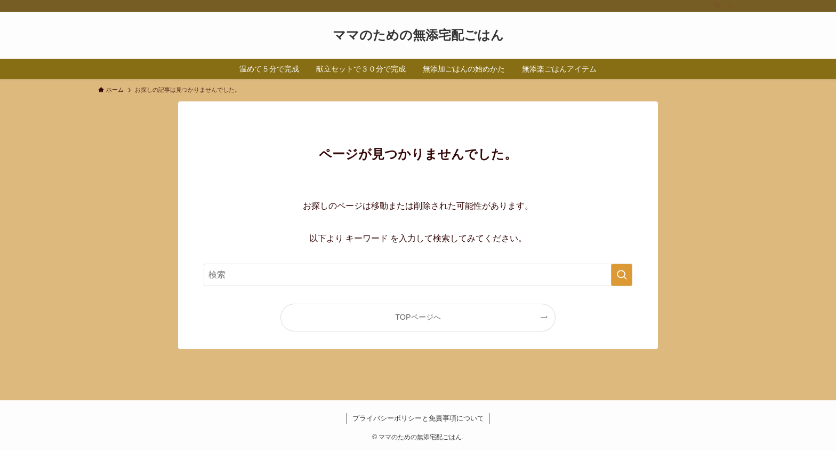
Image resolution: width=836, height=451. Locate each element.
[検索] (731, 6)
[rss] (717, 6)
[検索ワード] (418, 275)
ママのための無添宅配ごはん (418, 35)
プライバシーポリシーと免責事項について (418, 418)
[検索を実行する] (621, 275)
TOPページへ (417, 317)
